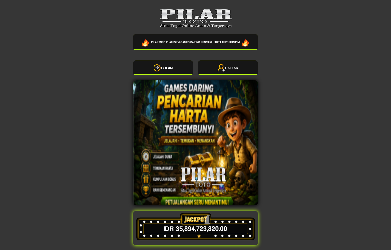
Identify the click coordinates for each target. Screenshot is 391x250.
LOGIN (163, 68)
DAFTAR (228, 68)
